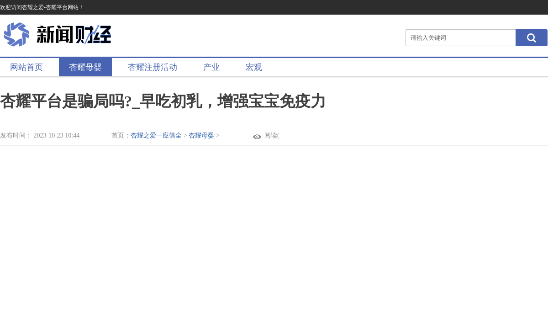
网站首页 (26, 67)
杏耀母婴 (85, 67)
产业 (211, 67)
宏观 (254, 67)
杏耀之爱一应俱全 (156, 135)
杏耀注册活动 (152, 67)
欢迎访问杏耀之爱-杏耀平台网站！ (42, 7)
